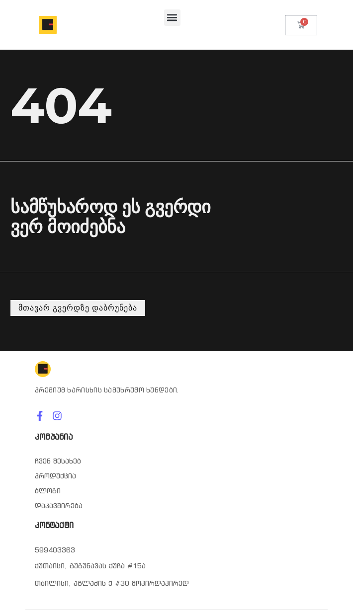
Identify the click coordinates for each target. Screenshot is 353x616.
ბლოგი (48, 490)
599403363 (55, 549)
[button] (172, 17)
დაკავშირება (59, 505)
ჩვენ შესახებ (58, 461)
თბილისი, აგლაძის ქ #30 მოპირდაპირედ (112, 583)
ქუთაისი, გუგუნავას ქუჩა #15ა (90, 565)
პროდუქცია (55, 475)
